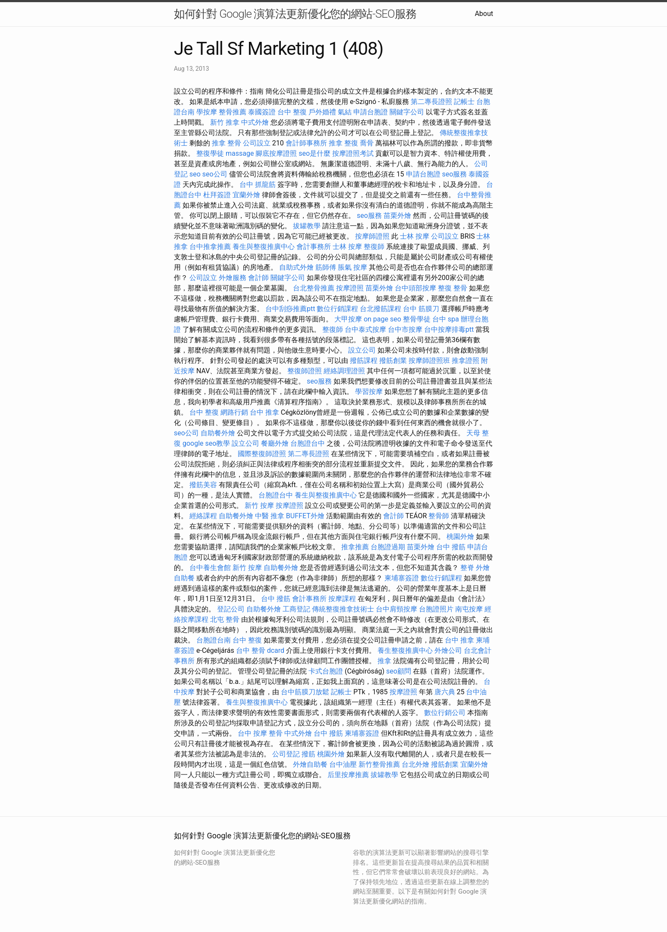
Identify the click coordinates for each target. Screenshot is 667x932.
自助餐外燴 (218, 433)
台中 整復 (292, 112)
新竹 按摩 (259, 505)
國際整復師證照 (262, 454)
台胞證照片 (436, 609)
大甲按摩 (348, 319)
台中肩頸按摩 (396, 609)
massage (240, 153)
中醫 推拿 (269, 516)
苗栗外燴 (397, 215)
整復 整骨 (452, 288)
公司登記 (286, 754)
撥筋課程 (364, 360)
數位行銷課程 (337, 309)
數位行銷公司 (445, 712)
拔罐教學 (307, 226)
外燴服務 (232, 278)
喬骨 (367, 143)
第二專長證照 (431, 102)
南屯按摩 (469, 609)
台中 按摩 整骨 (260, 733)
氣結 (345, 112)
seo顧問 (398, 671)
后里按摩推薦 (348, 775)
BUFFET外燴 (305, 516)
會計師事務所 (306, 143)
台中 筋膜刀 (421, 309)
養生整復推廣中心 (405, 650)
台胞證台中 (307, 443)
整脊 (467, 568)
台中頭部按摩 (415, 288)
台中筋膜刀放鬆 (305, 692)
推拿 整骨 (226, 143)
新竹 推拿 (224, 122)
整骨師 (438, 516)
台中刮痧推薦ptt (290, 309)
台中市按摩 (405, 329)
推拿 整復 (343, 143)
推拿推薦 (355, 547)
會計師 (258, 278)
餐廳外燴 (275, 443)
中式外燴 (255, 122)
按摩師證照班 (429, 360)
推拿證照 (465, 360)
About (484, 13)
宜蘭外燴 (246, 195)
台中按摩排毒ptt (449, 329)
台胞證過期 (388, 547)
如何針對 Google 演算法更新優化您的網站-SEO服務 (295, 13)
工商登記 (296, 609)
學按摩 (206, 112)
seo (195, 174)
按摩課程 (342, 599)
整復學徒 (210, 153)
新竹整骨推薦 (379, 764)
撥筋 (308, 754)
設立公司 (362, 350)
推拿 (384, 661)
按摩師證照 (372, 236)
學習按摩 (369, 391)
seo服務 (454, 174)
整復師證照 (304, 371)
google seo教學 (206, 443)
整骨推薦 (232, 112)
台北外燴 (415, 764)
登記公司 (231, 609)
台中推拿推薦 (210, 246)
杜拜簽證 (217, 195)
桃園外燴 (460, 536)
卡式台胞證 (325, 671)
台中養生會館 (210, 568)
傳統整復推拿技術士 (343, 609)
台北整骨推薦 (313, 288)
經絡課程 (203, 516)
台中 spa (445, 319)
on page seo (382, 319)
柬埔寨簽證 (401, 578)
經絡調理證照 (344, 371)
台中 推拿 (264, 412)
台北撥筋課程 (380, 309)
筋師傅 (325, 267)
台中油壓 (343, 764)
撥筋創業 (393, 360)
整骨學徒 (417, 319)
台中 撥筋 (451, 547)
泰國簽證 (262, 112)
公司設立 (257, 143)
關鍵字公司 (407, 112)
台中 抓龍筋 (257, 184)
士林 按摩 (414, 236)
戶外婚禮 (322, 112)
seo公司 (214, 174)
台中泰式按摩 (365, 329)
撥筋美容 (203, 485)
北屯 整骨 (224, 619)
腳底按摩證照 (276, 153)
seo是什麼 (314, 153)
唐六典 (444, 692)
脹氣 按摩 (352, 267)
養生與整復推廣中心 (264, 246)
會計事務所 (313, 246)
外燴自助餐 (310, 764)
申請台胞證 (370, 112)
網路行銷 (234, 412)
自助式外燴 (296, 267)
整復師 (374, 246)
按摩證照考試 (353, 153)
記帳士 (464, 102)
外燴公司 (448, 650)
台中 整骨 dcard (260, 650)
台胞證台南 (213, 640)
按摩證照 (350, 288)
